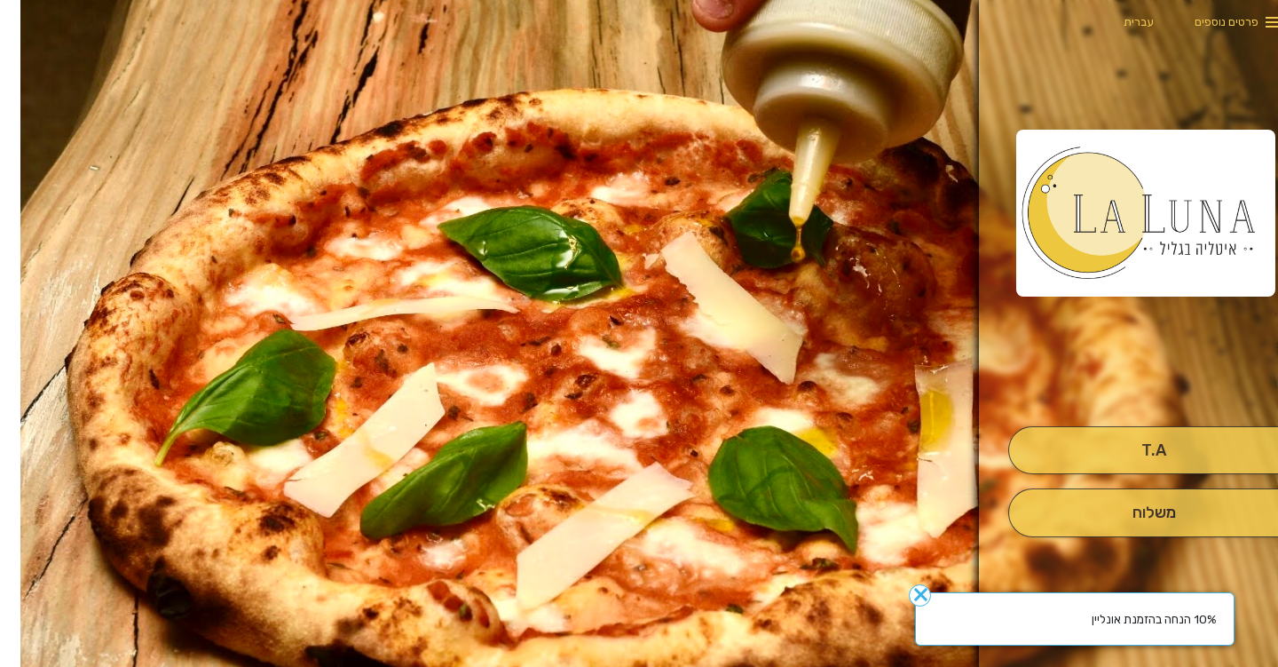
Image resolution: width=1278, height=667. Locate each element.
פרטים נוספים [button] (1206, 21)
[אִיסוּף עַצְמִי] (1133, 450)
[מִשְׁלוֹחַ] (1133, 512)
